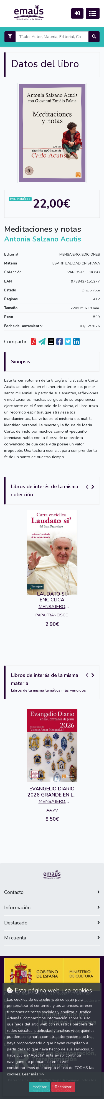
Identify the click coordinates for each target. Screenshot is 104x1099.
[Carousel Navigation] (90, 487)
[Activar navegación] (93, 13)
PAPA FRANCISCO (52, 615)
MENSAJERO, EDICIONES (79, 254)
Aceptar (39, 1087)
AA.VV (52, 810)
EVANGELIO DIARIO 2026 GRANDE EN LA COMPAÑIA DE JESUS (52, 794)
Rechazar (63, 1087)
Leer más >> (33, 1074)
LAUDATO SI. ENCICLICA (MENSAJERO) (52, 600)
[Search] (52, 37)
